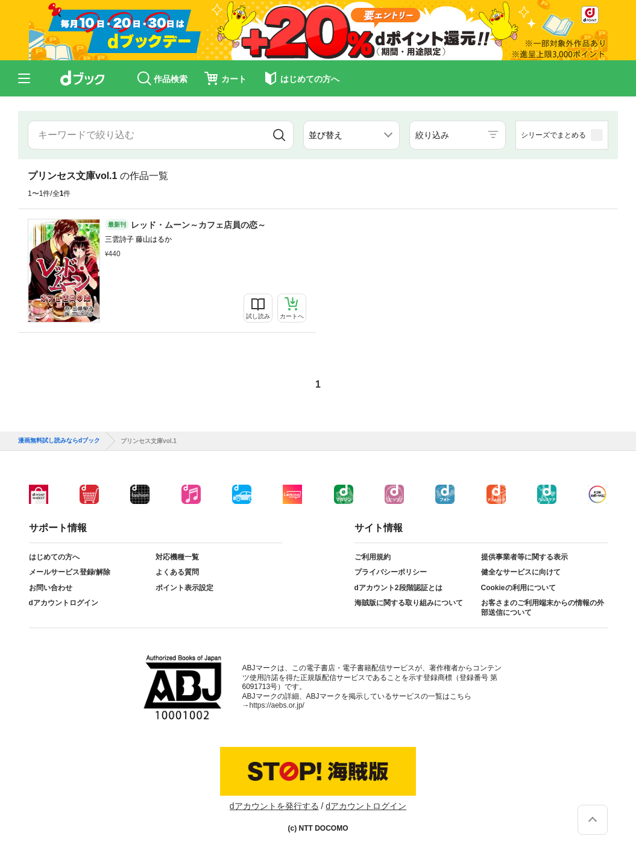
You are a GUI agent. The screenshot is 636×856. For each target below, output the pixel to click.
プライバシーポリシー (390, 572)
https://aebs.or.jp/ (277, 705)
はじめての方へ (54, 557)
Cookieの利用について (518, 588)
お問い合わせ (50, 588)
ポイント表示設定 (184, 588)
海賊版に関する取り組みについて (408, 603)
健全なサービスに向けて (521, 572)
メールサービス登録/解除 (69, 572)
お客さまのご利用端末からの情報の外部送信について (542, 608)
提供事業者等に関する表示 (524, 557)
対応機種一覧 (177, 557)
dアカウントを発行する (274, 806)
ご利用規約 (372, 557)
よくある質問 (177, 572)
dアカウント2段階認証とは (398, 588)
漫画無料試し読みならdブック (59, 441)
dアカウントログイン (63, 603)
